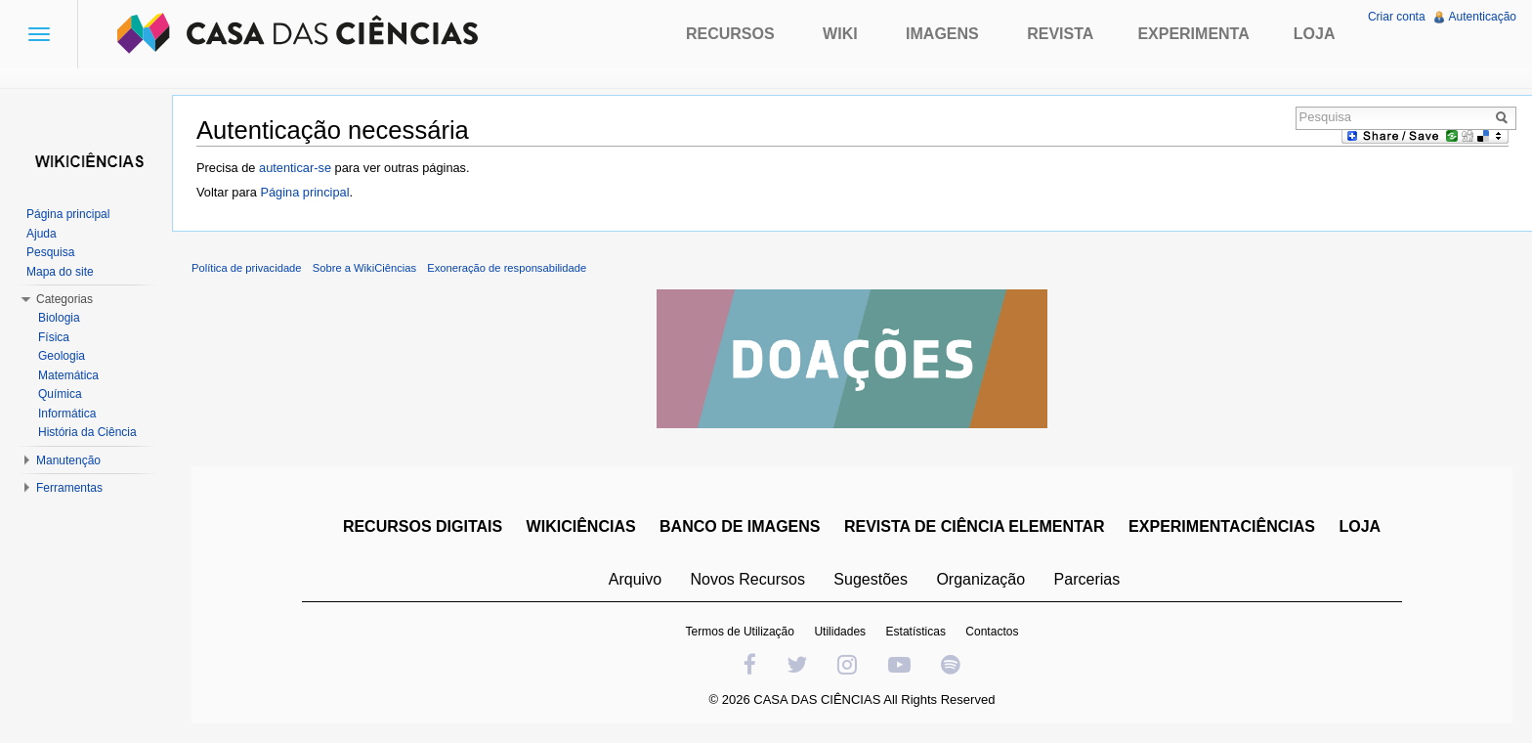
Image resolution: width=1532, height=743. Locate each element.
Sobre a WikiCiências (364, 268)
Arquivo (635, 579)
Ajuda (41, 233)
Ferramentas (69, 488)
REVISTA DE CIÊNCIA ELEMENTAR (974, 526)
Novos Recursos (748, 579)
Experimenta (1193, 33)
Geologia (61, 356)
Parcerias (1087, 579)
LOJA (1360, 526)
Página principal (304, 192)
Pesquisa (50, 252)
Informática (67, 413)
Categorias (64, 299)
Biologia (59, 318)
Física (53, 337)
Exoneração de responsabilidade (506, 268)
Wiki (840, 33)
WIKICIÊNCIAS (581, 526)
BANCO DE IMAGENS (740, 526)
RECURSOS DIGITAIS (422, 526)
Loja (1315, 33)
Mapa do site (60, 272)
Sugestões (870, 579)
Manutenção (68, 460)
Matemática (68, 375)
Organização (980, 579)
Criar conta (1397, 16)
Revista (1060, 33)
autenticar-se (295, 167)
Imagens (942, 33)
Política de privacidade (247, 268)
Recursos (730, 33)
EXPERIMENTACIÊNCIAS (1221, 526)
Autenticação (1482, 16)
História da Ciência (87, 432)
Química (60, 394)
